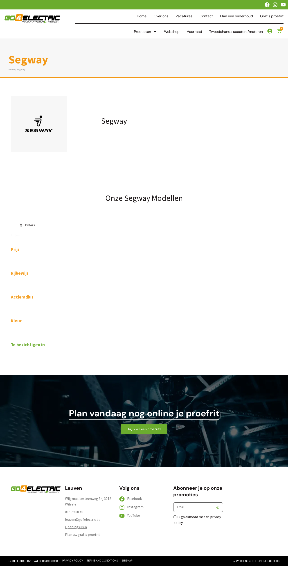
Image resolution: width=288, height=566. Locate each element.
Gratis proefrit (272, 16)
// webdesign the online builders (256, 561)
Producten (145, 31)
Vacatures (184, 16)
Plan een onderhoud (236, 16)
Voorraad (194, 31)
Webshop (172, 31)
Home (141, 16)
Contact (206, 16)
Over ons (161, 16)
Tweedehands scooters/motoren (236, 31)
